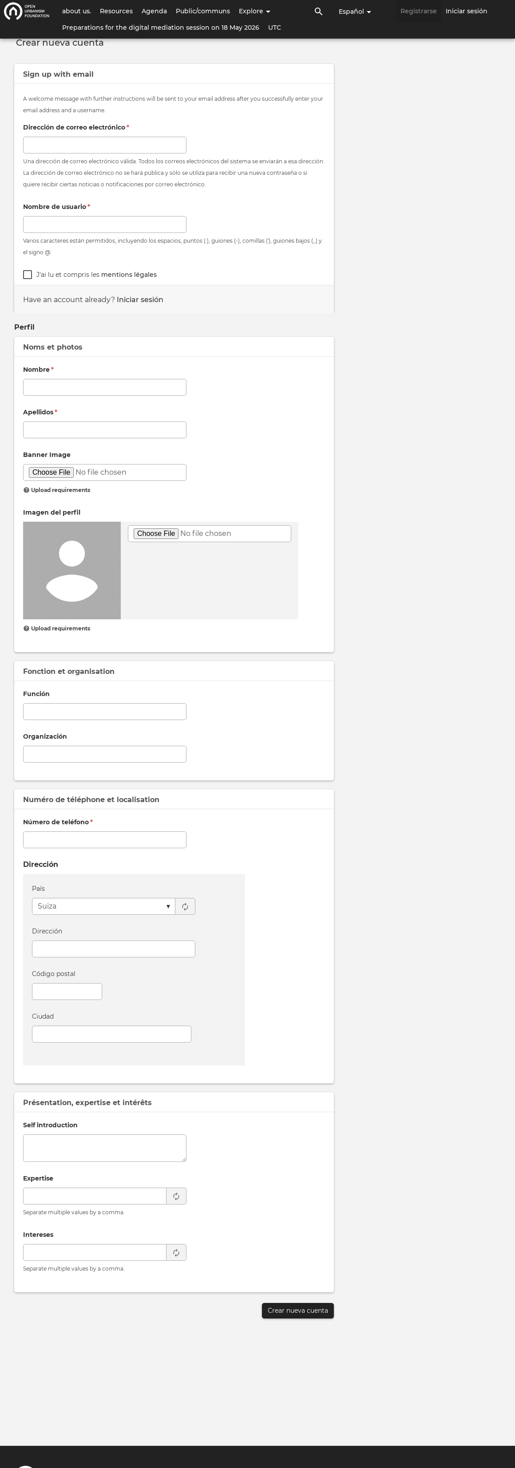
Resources (116, 11)
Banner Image (47, 455)
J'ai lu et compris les (96, 275)
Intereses (38, 1235)
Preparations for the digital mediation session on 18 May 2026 (160, 27)
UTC (274, 27)
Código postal (53, 974)
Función (36, 694)
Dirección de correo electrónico (76, 127)
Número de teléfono (58, 822)
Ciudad (43, 1016)
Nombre (38, 370)
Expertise (38, 1178)
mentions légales (129, 275)
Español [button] (355, 12)
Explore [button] (254, 11)
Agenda (154, 11)
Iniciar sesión (466, 11)
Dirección (47, 931)
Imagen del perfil (51, 512)
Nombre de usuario (56, 207)
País (38, 889)
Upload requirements (56, 490)
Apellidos (40, 412)
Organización (45, 736)
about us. (76, 11)
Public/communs (203, 11)
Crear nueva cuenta (298, 1311)
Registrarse (418, 11)
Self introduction (50, 1125)
